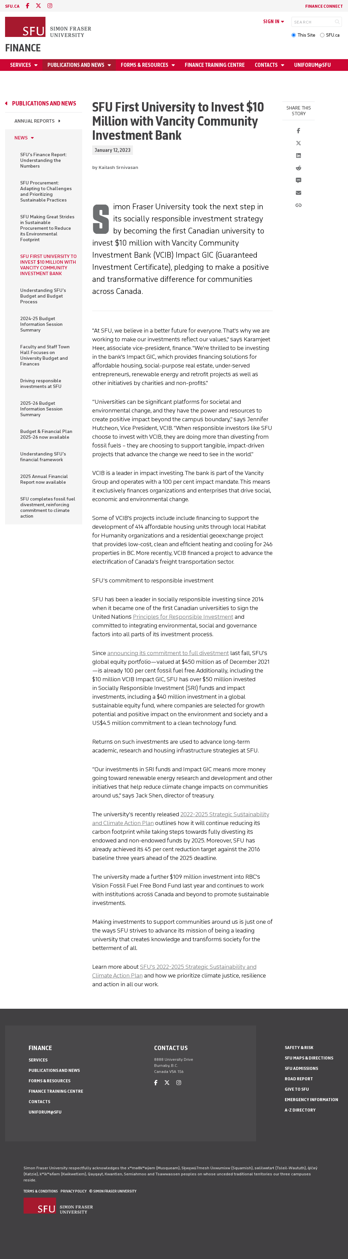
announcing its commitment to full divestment (168, 653)
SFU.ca (333, 35)
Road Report (299, 1079)
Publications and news (76, 65)
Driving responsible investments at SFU (41, 383)
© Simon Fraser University (112, 1191)
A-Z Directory (300, 1110)
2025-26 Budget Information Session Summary (41, 409)
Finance (23, 48)
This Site (306, 35)
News (21, 138)
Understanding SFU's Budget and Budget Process (43, 296)
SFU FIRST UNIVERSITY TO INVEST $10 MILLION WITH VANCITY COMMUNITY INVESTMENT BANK (48, 265)
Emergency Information (311, 1099)
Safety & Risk (299, 1047)
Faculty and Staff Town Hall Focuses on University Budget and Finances (45, 355)
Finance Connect (324, 6)
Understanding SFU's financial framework (43, 457)
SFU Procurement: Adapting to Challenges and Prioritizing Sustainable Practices (46, 191)
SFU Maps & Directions (309, 1058)
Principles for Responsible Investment (183, 616)
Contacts (267, 65)
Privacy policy (73, 1191)
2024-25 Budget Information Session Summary (41, 324)
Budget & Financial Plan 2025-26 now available (46, 434)
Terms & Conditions (41, 1191)
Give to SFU (297, 1089)
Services (21, 65)
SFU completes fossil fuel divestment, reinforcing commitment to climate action (47, 507)
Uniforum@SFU (312, 65)
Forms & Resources (145, 65)
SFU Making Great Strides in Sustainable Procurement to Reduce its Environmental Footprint (47, 228)
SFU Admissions (301, 1068)
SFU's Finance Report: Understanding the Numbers (43, 160)
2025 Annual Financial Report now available (44, 479)
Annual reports (34, 121)
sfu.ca (12, 6)
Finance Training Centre (215, 65)
